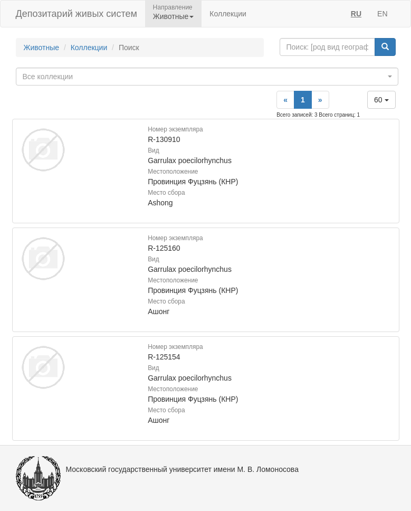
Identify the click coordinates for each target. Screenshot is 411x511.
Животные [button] (173, 16)
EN (382, 14)
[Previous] (285, 100)
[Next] (320, 100)
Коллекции (227, 14)
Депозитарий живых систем (76, 13)
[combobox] (207, 77)
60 (381, 100)
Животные (42, 47)
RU (356, 14)
